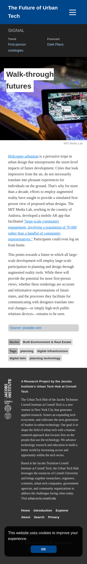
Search (39, 517)
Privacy (53, 517)
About (25, 517)
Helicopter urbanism (23, 156)
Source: (26, 328)
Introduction (43, 510)
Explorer (62, 510)
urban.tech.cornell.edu (42, 498)
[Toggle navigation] (72, 12)
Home (25, 510)
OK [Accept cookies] (43, 549)
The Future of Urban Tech (33, 12)
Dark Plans (55, 44)
